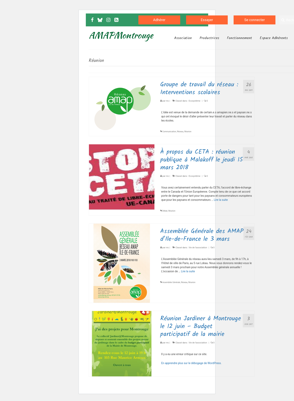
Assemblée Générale (171, 282)
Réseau (180, 131)
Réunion (187, 131)
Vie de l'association (198, 247)
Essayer (207, 20)
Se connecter (254, 20)
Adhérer (159, 20)
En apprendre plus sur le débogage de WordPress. (191, 363)
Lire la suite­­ (221, 199)
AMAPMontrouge (121, 35)
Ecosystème (194, 101)
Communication (169, 131)
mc (167, 101)
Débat (164, 211)
